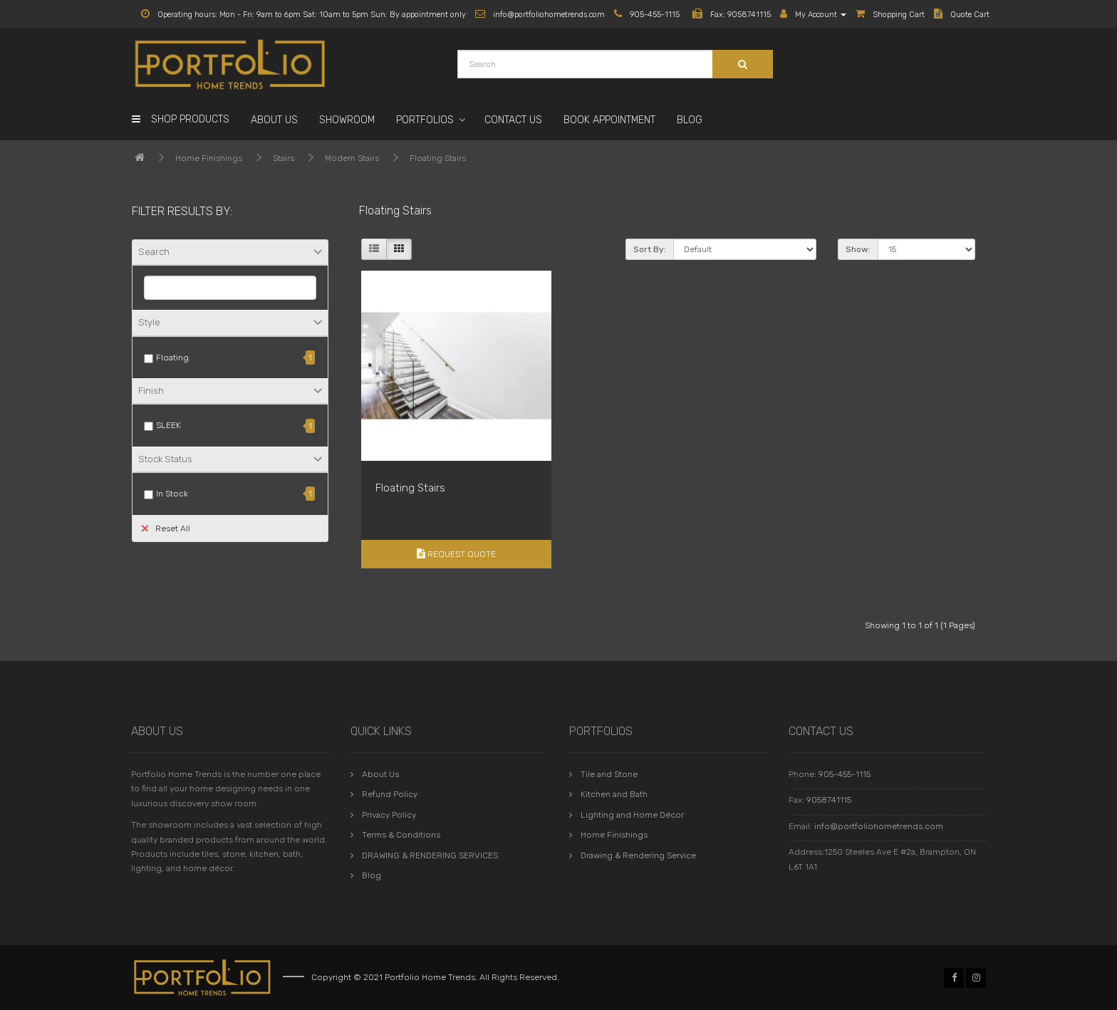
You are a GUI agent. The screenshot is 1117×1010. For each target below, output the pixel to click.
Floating (172, 358)
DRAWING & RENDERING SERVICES (430, 855)
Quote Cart (961, 14)
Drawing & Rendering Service (638, 855)
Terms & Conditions (401, 835)
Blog (689, 120)
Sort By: (649, 249)
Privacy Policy (389, 815)
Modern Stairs (352, 158)
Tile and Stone (609, 774)
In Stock (172, 494)
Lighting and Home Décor (632, 815)
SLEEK (168, 425)
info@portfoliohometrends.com (878, 826)
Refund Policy (389, 794)
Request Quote (456, 553)
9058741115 (828, 800)
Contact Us (513, 120)
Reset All (165, 527)
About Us (274, 120)
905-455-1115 (845, 774)
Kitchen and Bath (614, 794)
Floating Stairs (438, 158)
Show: (858, 249)
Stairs (283, 158)
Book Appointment (609, 120)
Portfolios (425, 120)
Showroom (347, 120)
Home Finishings (208, 158)
